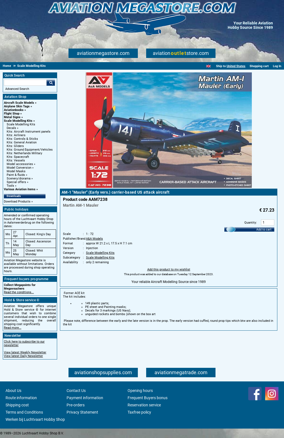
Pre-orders (76, 405)
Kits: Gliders (15, 146)
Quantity (250, 222)
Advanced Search (17, 89)
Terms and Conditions (24, 412)
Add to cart (264, 229)
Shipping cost (17, 405)
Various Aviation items (20, 189)
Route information (21, 398)
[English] (208, 66)
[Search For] (25, 83)
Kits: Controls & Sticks (22, 139)
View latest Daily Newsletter (23, 356)
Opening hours (140, 390)
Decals (11, 128)
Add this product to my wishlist (168, 269)
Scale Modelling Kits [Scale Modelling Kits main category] (21, 124)
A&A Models (94, 238)
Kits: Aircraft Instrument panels (28, 131)
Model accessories (20, 164)
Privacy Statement (82, 412)
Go (51, 83)
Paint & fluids (16, 175)
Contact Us (76, 390)
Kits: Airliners (16, 135)
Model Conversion (19, 167)
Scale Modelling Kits (18, 121)
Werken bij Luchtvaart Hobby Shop (35, 419)
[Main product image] (168, 187)
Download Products (17, 201)
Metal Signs (12, 117)
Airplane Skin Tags (17, 106)
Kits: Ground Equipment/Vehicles (30, 149)
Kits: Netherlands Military (24, 153)
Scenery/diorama (19, 178)
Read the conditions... (19, 292)
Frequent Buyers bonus (148, 398)
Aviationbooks (14, 110)
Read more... (12, 328)
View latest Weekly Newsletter (25, 352)
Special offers (16, 182)
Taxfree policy (139, 412)
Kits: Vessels (16, 160)
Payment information (85, 398)
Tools (10, 186)
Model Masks (16, 171)
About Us (13, 390)
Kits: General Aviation (22, 142)
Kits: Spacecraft (18, 157)
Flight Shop (11, 113)
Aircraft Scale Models (19, 103)
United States (236, 66)
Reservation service (144, 405)
